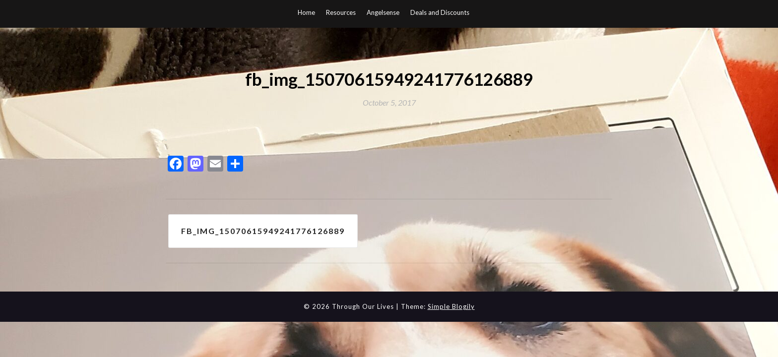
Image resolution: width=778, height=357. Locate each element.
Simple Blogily (451, 306)
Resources (341, 12)
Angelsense (383, 12)
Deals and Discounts (439, 12)
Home (306, 12)
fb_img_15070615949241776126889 (263, 231)
